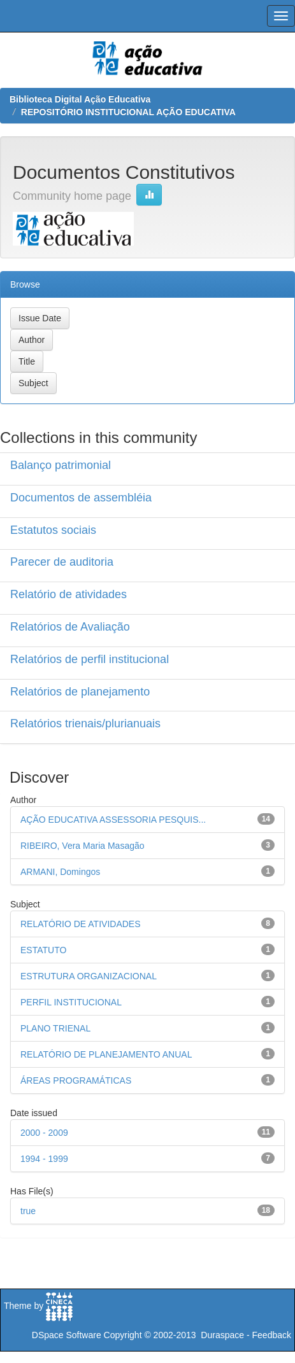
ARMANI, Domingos (60, 872)
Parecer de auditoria (61, 562)
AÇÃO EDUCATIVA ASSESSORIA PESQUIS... (113, 819)
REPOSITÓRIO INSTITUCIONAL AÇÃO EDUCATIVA (128, 112)
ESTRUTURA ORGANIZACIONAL (88, 976)
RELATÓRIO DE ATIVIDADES (80, 924)
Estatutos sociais (53, 530)
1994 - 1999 (44, 1159)
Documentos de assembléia (81, 497)
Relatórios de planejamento (80, 691)
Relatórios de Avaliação (70, 626)
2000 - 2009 (44, 1133)
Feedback (271, 1335)
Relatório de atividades (68, 594)
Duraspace (222, 1335)
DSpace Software (66, 1335)
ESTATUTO (43, 950)
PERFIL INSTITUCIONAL (71, 1002)
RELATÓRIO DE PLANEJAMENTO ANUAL (106, 1054)
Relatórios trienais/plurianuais (85, 723)
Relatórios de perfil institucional (89, 659)
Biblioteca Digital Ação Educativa (80, 99)
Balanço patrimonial (60, 465)
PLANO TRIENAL (55, 1028)
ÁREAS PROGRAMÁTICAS (75, 1080)
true (28, 1211)
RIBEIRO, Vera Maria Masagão (82, 846)
